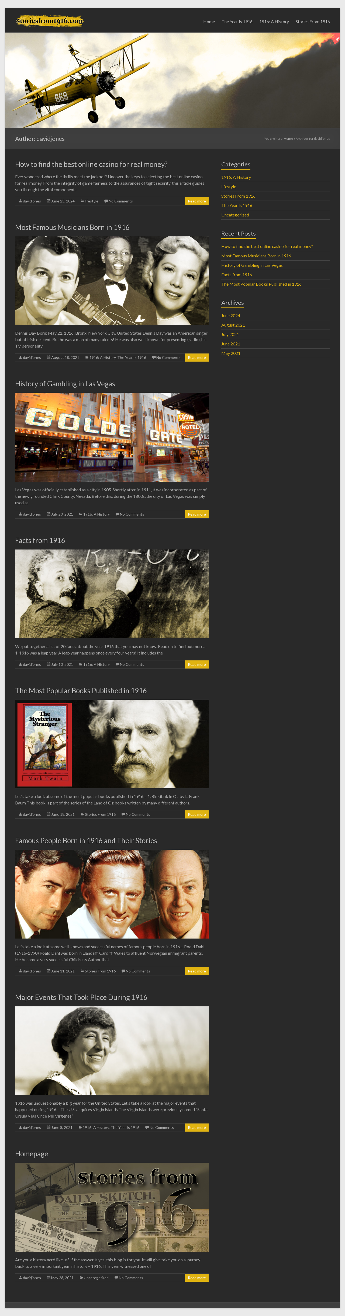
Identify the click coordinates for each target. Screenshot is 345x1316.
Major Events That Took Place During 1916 (81, 997)
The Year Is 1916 (237, 21)
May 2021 (230, 353)
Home (209, 21)
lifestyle (91, 201)
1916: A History (274, 21)
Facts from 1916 (40, 540)
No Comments (121, 201)
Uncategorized (96, 1277)
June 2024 (230, 315)
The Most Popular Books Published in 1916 (81, 690)
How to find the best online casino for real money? (91, 164)
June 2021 (230, 343)
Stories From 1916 (313, 21)
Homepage (31, 1153)
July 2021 (230, 334)
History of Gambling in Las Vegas (65, 383)
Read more (197, 201)
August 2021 (233, 324)
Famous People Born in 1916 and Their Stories (86, 840)
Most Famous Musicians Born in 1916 (72, 227)
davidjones (32, 201)
